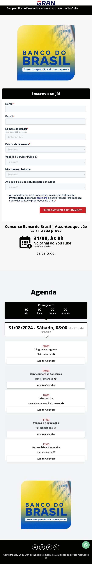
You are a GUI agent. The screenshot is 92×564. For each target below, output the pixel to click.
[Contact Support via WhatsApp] (86, 545)
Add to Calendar (46, 360)
